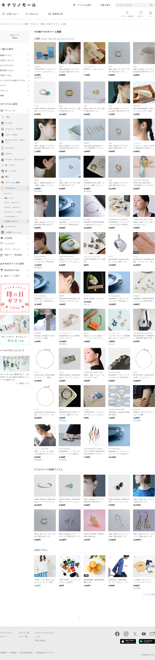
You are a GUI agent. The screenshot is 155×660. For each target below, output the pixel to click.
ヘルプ (37, 637)
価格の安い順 (54, 39)
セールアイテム (7, 65)
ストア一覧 (22, 637)
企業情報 (3, 652)
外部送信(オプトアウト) (44, 652)
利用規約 (13, 652)
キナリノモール (5, 24)
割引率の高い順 (68, 39)
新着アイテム (6, 55)
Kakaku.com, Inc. (148, 655)
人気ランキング (7, 60)
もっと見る (150, 594)
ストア (3, 85)
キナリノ (3, 637)
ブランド (4, 90)
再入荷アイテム (7, 70)
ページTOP (80, 617)
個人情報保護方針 (26, 652)
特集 (2, 95)
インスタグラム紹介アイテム (12, 80)
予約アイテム (6, 75)
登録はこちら (24, 383)
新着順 (44, 39)
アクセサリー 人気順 (36, 24)
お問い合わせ (40, 640)
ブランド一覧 (23, 633)
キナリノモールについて (44, 633)
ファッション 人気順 (20, 24)
